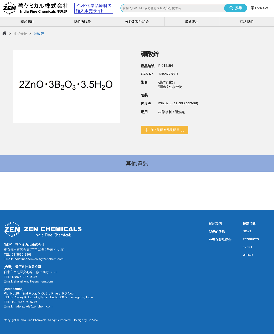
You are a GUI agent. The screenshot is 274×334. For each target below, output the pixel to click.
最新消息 (192, 22)
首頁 (4, 33)
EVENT (244, 247)
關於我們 (27, 22)
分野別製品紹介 (137, 22)
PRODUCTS (244, 239)
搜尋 (238, 8)
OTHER (244, 254)
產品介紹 (20, 33)
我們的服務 (82, 22)
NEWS (244, 231)
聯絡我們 (246, 22)
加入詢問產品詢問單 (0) (168, 130)
